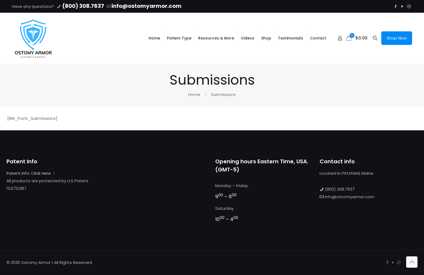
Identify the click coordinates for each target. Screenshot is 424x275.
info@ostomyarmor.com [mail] (146, 6)
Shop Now (397, 38)
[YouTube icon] (402, 6)
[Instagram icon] (409, 6)
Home (194, 94)
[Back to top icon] (412, 262)
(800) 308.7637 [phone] (82, 6)
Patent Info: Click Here (28, 173)
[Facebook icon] (395, 6)
